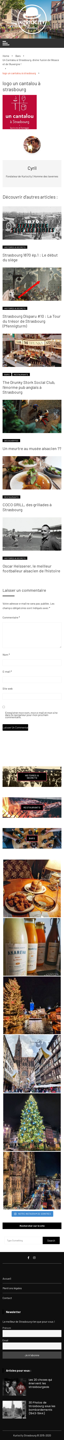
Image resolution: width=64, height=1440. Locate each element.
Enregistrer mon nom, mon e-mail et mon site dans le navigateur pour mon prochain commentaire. (31, 715)
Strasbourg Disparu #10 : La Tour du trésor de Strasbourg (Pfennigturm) (32, 321)
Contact (7, 1297)
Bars (7, 374)
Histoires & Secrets (15, 247)
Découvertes (11, 440)
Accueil (7, 1278)
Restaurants (21, 374)
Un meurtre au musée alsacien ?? (32, 448)
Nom (6, 654)
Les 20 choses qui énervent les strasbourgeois (40, 1383)
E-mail (7, 671)
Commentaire (11, 617)
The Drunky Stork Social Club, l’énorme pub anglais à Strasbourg (29, 387)
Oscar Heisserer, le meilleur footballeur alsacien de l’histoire (31, 568)
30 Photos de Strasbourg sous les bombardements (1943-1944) (42, 1408)
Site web (8, 688)
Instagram (34, 1257)
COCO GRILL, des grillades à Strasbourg (27, 507)
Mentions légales (12, 1288)
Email (5, 1340)
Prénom (7, 1327)
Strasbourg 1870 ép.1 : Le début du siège (30, 257)
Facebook (28, 1257)
